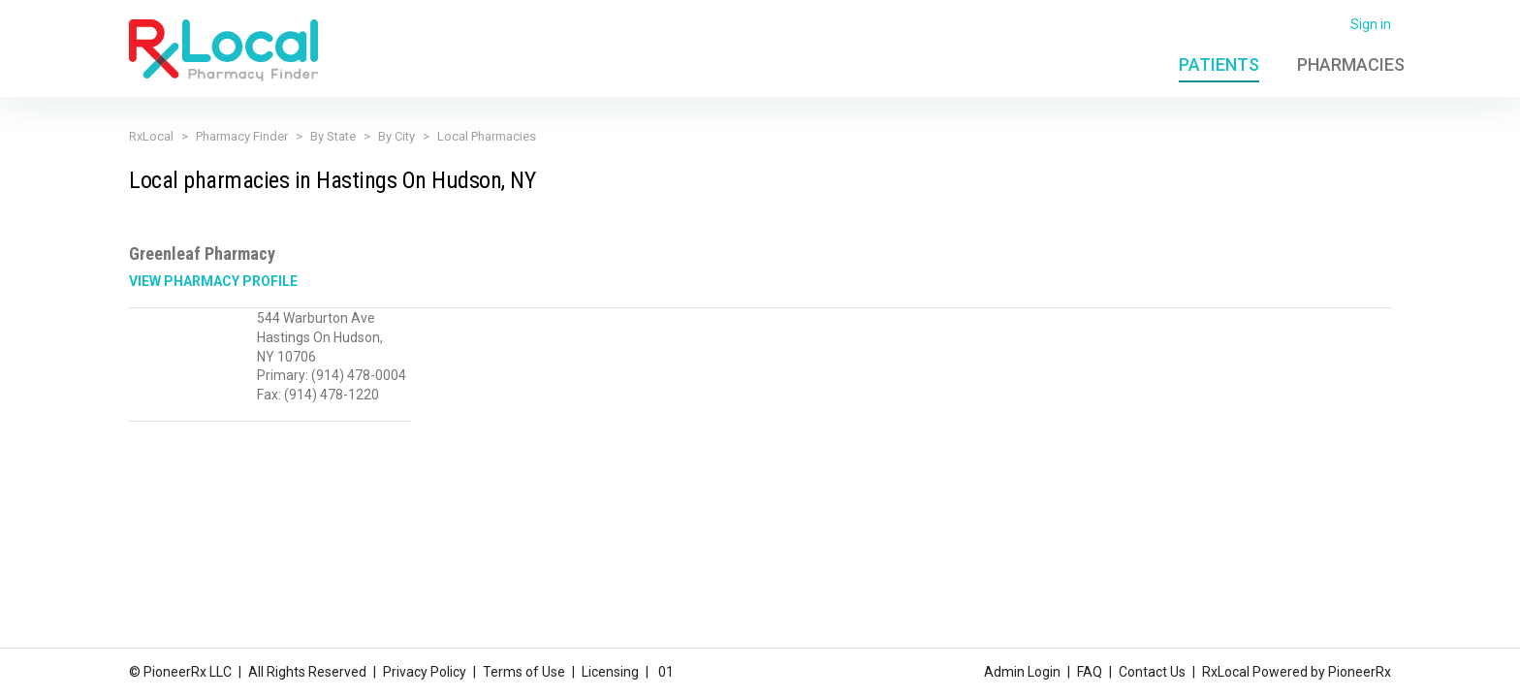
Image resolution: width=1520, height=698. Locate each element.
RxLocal (151, 136)
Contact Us (1152, 672)
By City (396, 136)
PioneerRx (1359, 672)
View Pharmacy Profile (213, 281)
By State (333, 136)
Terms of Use (524, 672)
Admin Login (1022, 672)
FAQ (1089, 672)
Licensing (610, 672)
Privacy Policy (424, 672)
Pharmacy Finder (242, 136)
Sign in (1370, 24)
